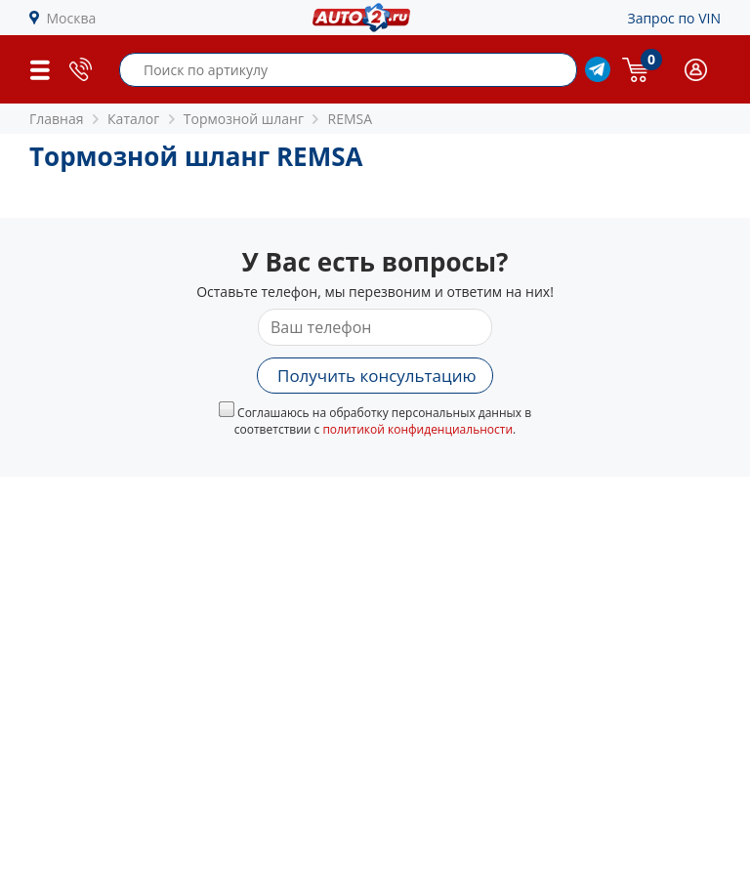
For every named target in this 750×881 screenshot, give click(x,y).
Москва (72, 18)
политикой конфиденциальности (417, 429)
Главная (56, 118)
